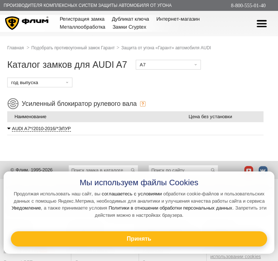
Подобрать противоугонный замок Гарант (73, 47)
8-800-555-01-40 (248, 5)
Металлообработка (82, 27)
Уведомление (26, 208)
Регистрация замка (82, 19)
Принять (139, 239)
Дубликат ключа (130, 19)
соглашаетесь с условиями (132, 193)
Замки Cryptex (129, 27)
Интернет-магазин (178, 19)
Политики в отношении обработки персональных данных (170, 208)
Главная (15, 47)
